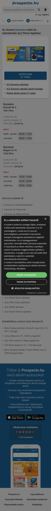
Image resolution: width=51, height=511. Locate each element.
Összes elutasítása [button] (26, 282)
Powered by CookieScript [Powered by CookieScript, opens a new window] (37, 293)
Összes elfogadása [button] (26, 275)
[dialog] (25, 255)
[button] (25, 288)
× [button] (45, 219)
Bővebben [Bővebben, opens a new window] (21, 268)
